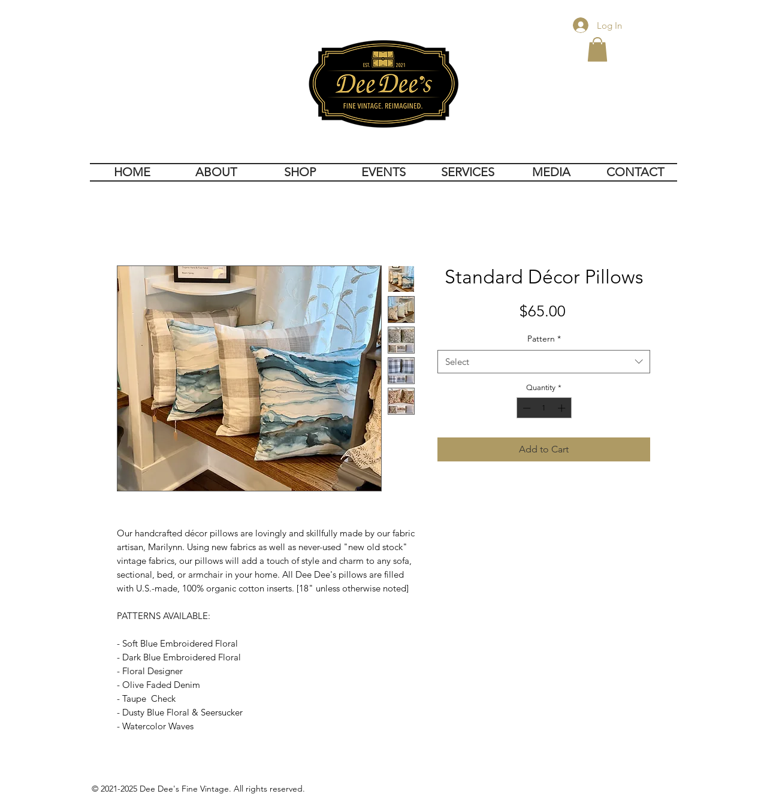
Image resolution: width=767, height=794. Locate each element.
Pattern (544, 338)
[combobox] (543, 361)
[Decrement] (525, 408)
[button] (597, 49)
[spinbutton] (543, 408)
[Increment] (562, 408)
